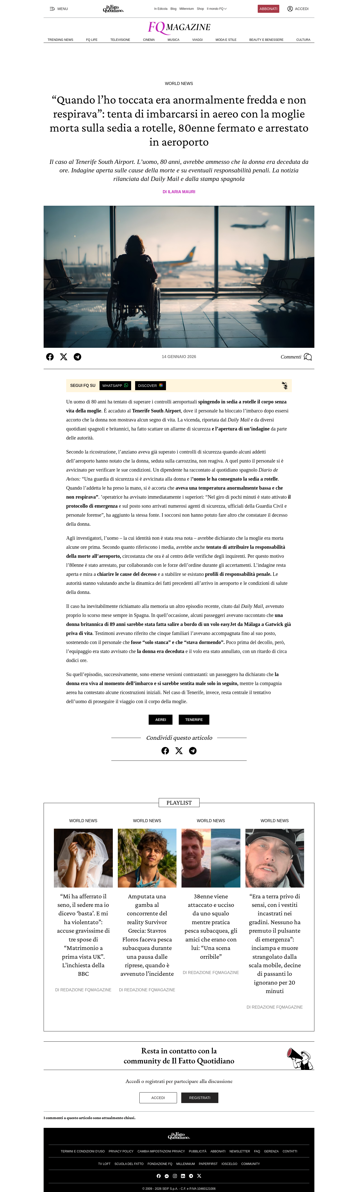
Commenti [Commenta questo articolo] (296, 357)
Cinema (149, 40)
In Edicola (160, 8)
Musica (174, 40)
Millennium (187, 8)
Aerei (160, 720)
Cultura (303, 40)
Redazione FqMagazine (86, 989)
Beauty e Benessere (266, 40)
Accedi (158, 1096)
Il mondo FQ (217, 9)
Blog (173, 8)
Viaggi (197, 40)
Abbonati (269, 9)
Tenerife (194, 720)
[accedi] (297, 9)
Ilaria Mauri (181, 192)
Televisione (120, 40)
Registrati (200, 1096)
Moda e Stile (226, 40)
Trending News (60, 40)
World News (179, 83)
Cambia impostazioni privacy (161, 1150)
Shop (200, 8)
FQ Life (92, 40)
